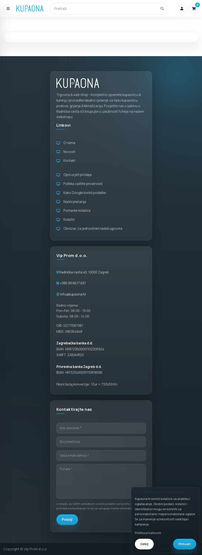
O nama (65, 143)
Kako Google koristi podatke (81, 192)
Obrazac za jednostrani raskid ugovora (89, 228)
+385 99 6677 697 (72, 283)
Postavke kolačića (73, 210)
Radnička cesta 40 (73, 272)
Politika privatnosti (148, 533)
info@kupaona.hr (73, 294)
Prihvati (184, 544)
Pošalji (67, 519)
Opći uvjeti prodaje (74, 174)
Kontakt (65, 160)
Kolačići (65, 219)
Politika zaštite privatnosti (79, 184)
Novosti (65, 152)
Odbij (144, 544)
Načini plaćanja (71, 202)
